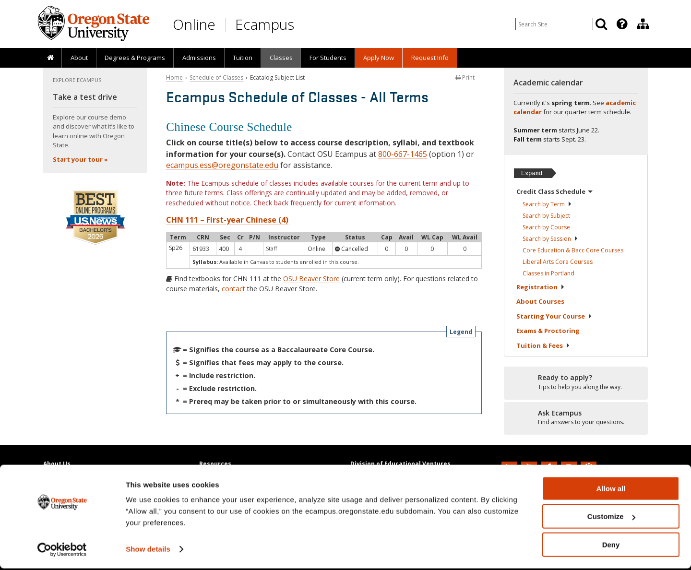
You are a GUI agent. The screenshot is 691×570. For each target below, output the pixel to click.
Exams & (548, 330)
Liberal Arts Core (558, 262)
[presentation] (621, 24)
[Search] (601, 24)
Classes (281, 57)
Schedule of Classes (216, 77)
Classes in (548, 273)
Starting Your (554, 316)
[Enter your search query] (554, 24)
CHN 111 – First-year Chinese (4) (227, 219)
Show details (148, 550)
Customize (611, 518)
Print (465, 77)
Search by (547, 204)
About (79, 57)
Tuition (242, 57)
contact (233, 288)
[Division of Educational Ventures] (643, 24)
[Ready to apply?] (575, 382)
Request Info (430, 57)
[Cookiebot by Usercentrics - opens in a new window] (62, 551)
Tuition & (543, 345)
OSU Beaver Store (311, 278)
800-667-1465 (402, 154)
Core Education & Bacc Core (573, 250)
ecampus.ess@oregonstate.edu (222, 165)
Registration (540, 287)
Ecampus (264, 24)
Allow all (611, 490)
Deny (611, 546)
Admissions (199, 57)
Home (174, 77)
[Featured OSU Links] (622, 24)
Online (194, 24)
